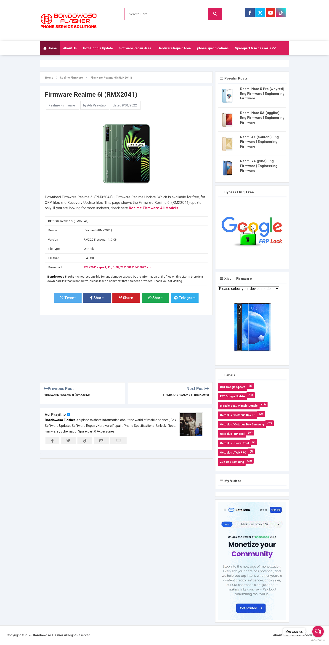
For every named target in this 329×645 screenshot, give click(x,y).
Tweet (68, 298)
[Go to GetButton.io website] (318, 640)
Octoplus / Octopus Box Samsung (242, 424)
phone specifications (213, 48)
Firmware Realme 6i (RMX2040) (186, 394)
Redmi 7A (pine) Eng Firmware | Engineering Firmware (258, 166)
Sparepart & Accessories (255, 48)
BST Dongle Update (232, 387)
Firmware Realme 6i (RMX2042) (67, 394)
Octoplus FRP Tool (232, 433)
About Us (70, 48)
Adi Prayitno (55, 414)
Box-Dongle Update (98, 48)
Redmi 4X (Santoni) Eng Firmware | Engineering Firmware (259, 142)
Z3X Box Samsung (232, 462)
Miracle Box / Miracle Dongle (239, 405)
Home (50, 48)
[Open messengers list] (318, 631)
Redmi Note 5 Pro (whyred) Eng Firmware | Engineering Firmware (262, 94)
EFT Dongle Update (232, 396)
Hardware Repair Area (174, 48)
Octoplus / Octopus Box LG (237, 415)
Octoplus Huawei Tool (234, 443)
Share (97, 298)
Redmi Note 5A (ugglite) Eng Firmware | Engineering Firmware (262, 118)
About (277, 635)
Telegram (185, 298)
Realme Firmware (61, 105)
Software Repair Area (135, 48)
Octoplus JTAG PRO (233, 452)
